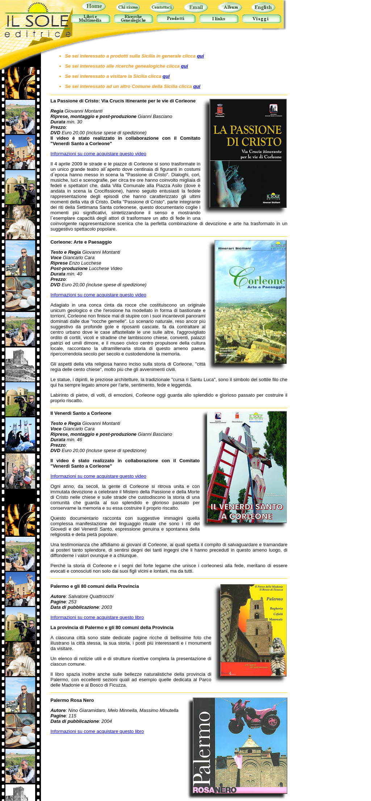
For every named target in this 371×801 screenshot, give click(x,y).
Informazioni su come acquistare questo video (98, 153)
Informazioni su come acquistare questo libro (97, 617)
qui (200, 56)
